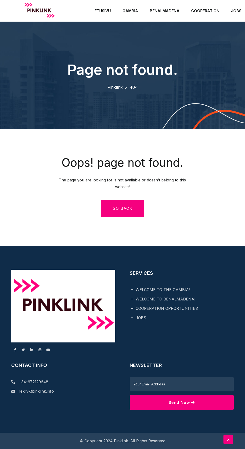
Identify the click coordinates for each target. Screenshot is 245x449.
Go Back (122, 208)
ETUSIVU (103, 10)
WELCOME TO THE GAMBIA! (163, 289)
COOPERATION (205, 10)
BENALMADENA (164, 10)
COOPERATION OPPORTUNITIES (167, 308)
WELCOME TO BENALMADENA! (165, 299)
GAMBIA (130, 10)
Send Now (182, 402)
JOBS (236, 10)
